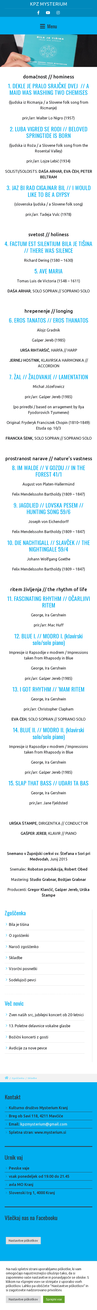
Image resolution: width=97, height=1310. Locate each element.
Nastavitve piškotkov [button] (23, 1240)
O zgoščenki (19, 935)
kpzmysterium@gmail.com (43, 1124)
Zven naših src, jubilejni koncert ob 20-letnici (46, 1015)
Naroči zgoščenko (24, 947)
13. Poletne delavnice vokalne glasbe (39, 1026)
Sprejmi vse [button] (54, 1299)
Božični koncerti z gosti (28, 1037)
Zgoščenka (18, 1078)
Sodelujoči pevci (22, 980)
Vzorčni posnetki (23, 969)
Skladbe (15, 958)
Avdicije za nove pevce (28, 1048)
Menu (48, 26)
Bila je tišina (19, 924)
